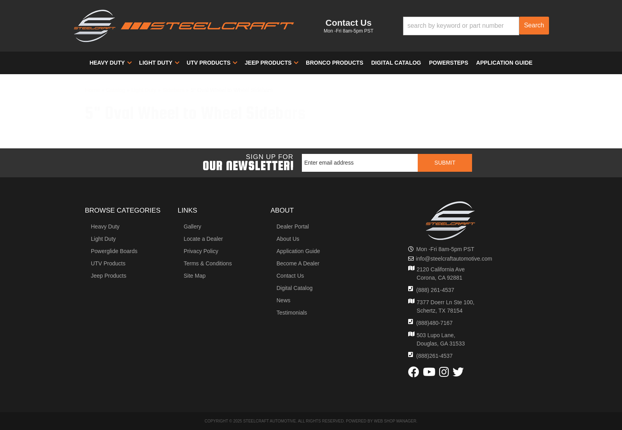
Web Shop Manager (395, 421)
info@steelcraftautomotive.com (454, 258)
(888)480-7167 (434, 323)
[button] (476, 26)
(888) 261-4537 (435, 290)
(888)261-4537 (434, 356)
